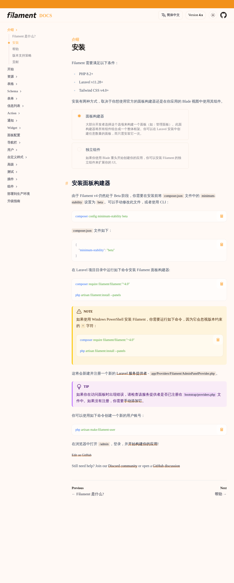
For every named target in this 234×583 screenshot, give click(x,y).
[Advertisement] (34, 272)
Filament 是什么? (88, 494)
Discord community (123, 466)
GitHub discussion (166, 466)
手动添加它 (133, 401)
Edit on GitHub (81, 455)
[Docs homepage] (45, 15)
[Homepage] (22, 15)
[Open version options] (170, 15)
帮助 (221, 494)
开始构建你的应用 (142, 444)
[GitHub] (223, 15)
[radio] (130, 124)
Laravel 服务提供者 (132, 373)
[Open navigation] (213, 15)
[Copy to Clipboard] (222, 216)
